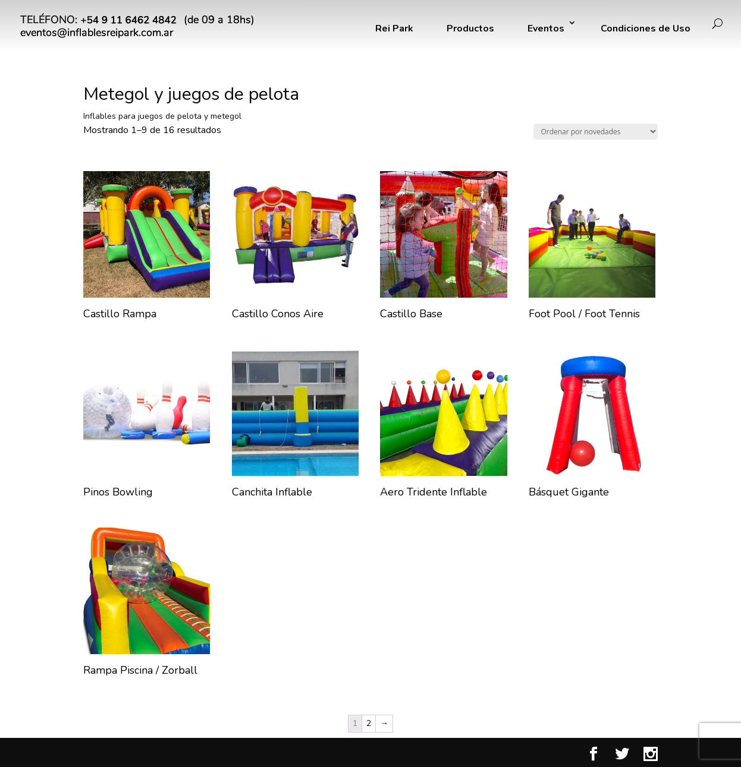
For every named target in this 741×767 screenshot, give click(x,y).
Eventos (546, 28)
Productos (470, 28)
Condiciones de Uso (645, 28)
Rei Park (394, 28)
